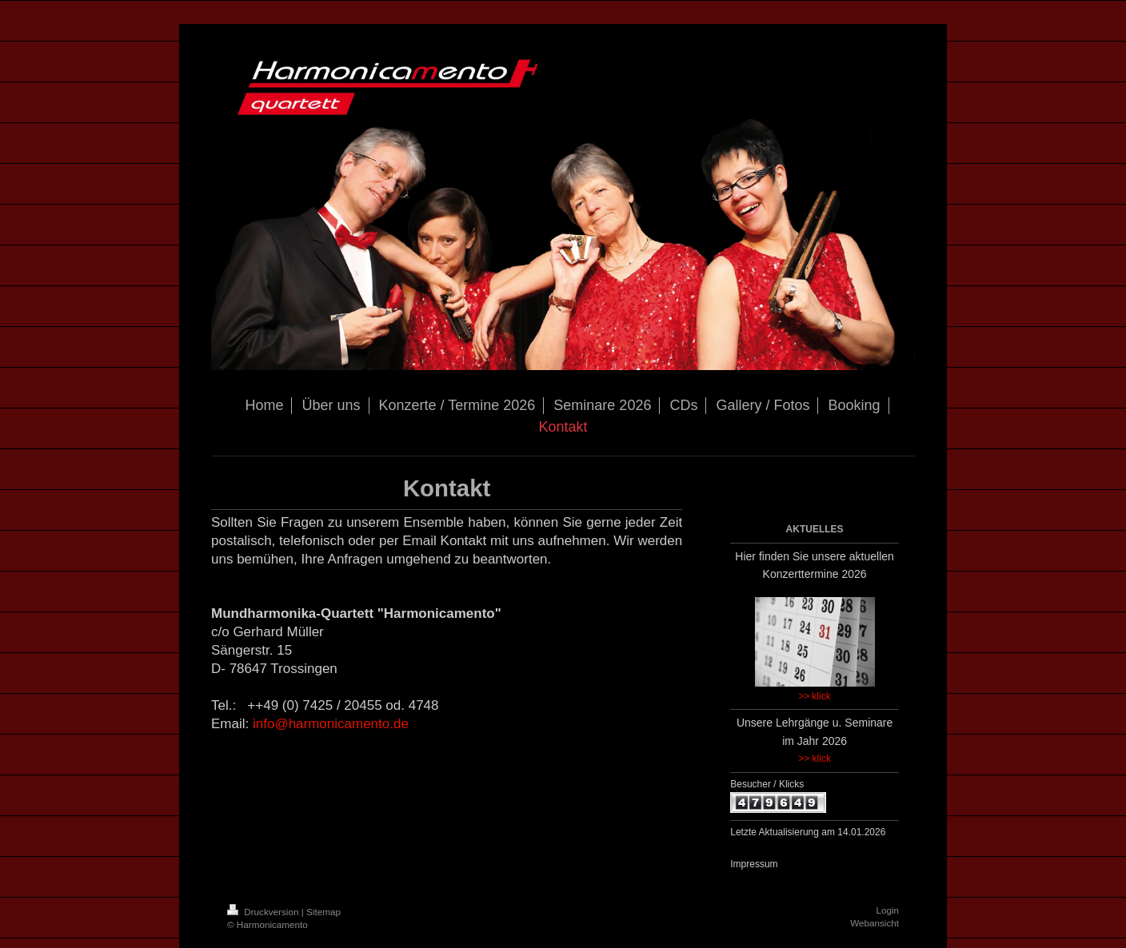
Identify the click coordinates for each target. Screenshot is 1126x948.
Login (887, 910)
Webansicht (874, 923)
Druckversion (264, 911)
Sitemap (323, 911)
